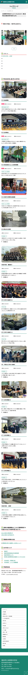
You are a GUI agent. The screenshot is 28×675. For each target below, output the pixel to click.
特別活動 (4, 625)
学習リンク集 (5, 632)
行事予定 (4, 638)
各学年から (4, 623)
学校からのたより (6, 627)
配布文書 (4, 643)
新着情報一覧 (5, 634)
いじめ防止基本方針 (6, 618)
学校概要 (4, 611)
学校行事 (4, 620)
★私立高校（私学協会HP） (7, 535)
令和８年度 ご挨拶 (7, 56)
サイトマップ (5, 670)
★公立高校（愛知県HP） (7, 533)
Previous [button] (3, 37)
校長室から (5, 241)
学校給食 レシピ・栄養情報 (11, 562)
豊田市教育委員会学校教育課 (11, 553)
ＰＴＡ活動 (4, 630)
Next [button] (25, 37)
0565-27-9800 (8, 664)
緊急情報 (4, 636)
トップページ (5, 609)
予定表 (4, 645)
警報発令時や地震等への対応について (12, 543)
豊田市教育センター (9, 555)
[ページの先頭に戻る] (26, 673)
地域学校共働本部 (6, 641)
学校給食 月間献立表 (9, 560)
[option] (14, 37)
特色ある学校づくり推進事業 (7, 616)
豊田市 (6, 551)
